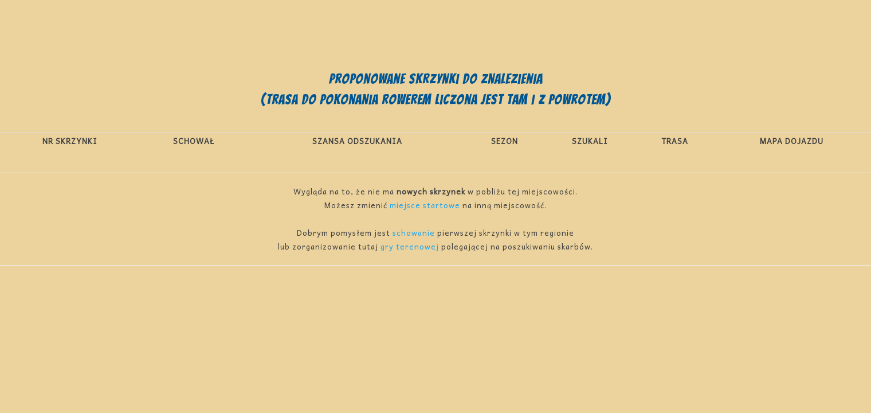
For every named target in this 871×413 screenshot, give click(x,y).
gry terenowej (409, 246)
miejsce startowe (425, 205)
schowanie (414, 233)
